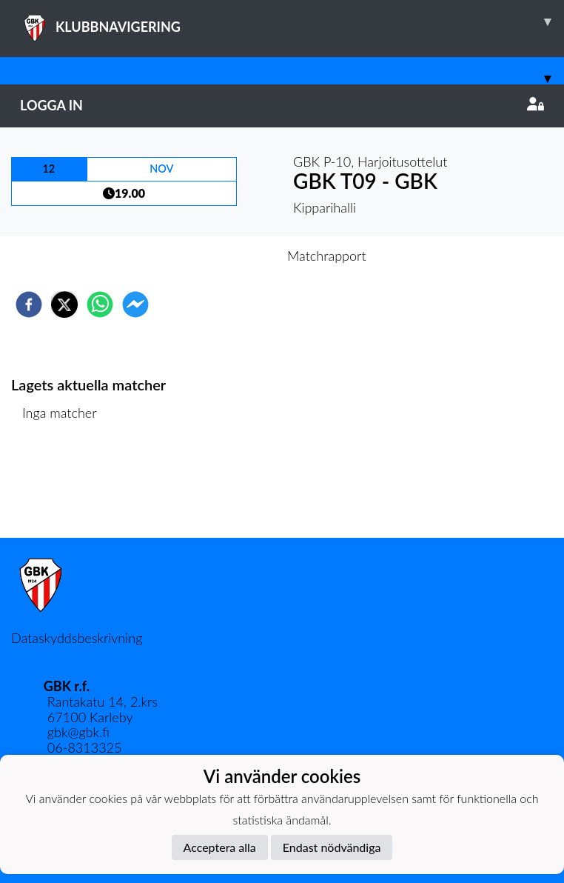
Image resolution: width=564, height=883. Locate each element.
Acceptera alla (220, 847)
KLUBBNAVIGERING (292, 21)
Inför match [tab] (230, 255)
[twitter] (64, 304)
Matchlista (59, 488)
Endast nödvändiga (332, 847)
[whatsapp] (100, 304)
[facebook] (29, 304)
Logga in (282, 105)
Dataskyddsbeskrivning (76, 638)
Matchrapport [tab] (326, 255)
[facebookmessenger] (135, 304)
